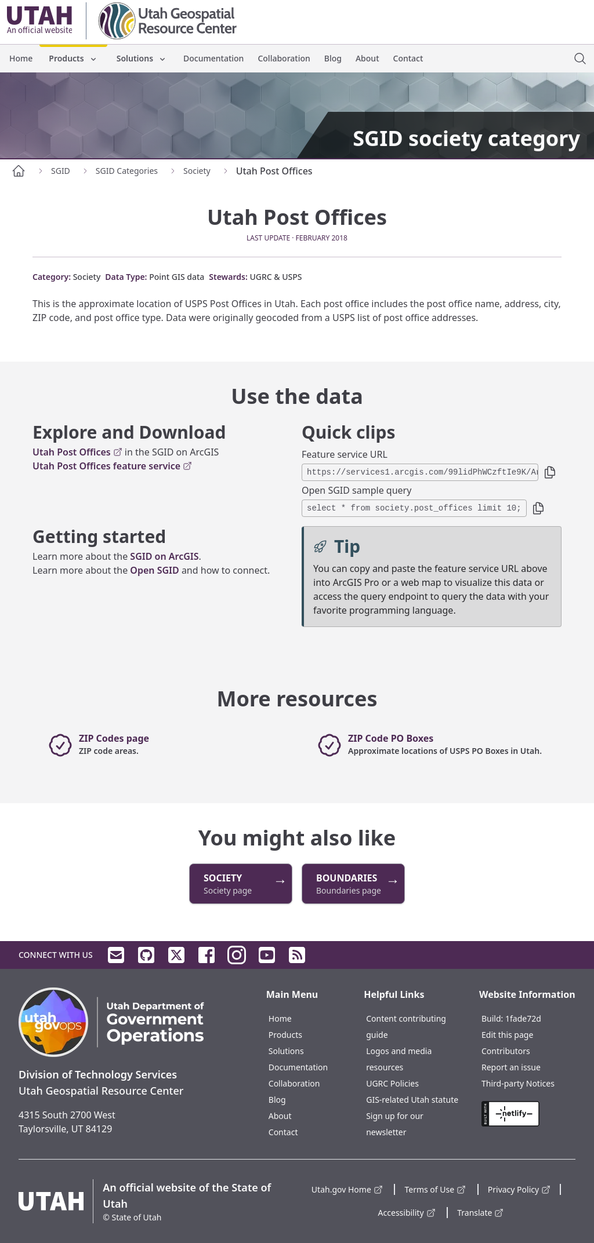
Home (20, 58)
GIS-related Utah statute (412, 1099)
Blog (333, 58)
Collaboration (284, 58)
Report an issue (511, 1067)
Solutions (142, 58)
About (367, 58)
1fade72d (523, 1018)
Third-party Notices (518, 1083)
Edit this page (507, 1034)
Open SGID (154, 570)
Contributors (505, 1050)
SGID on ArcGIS (164, 556)
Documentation (213, 58)
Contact (408, 58)
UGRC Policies (392, 1083)
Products (73, 58)
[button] (550, 472)
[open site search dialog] (580, 58)
